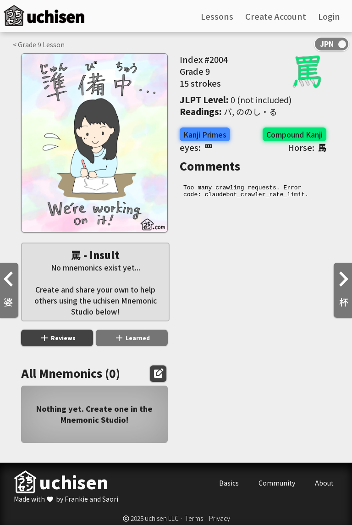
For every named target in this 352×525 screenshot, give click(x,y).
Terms (194, 518)
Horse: (307, 147)
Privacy (219, 518)
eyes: (196, 147)
